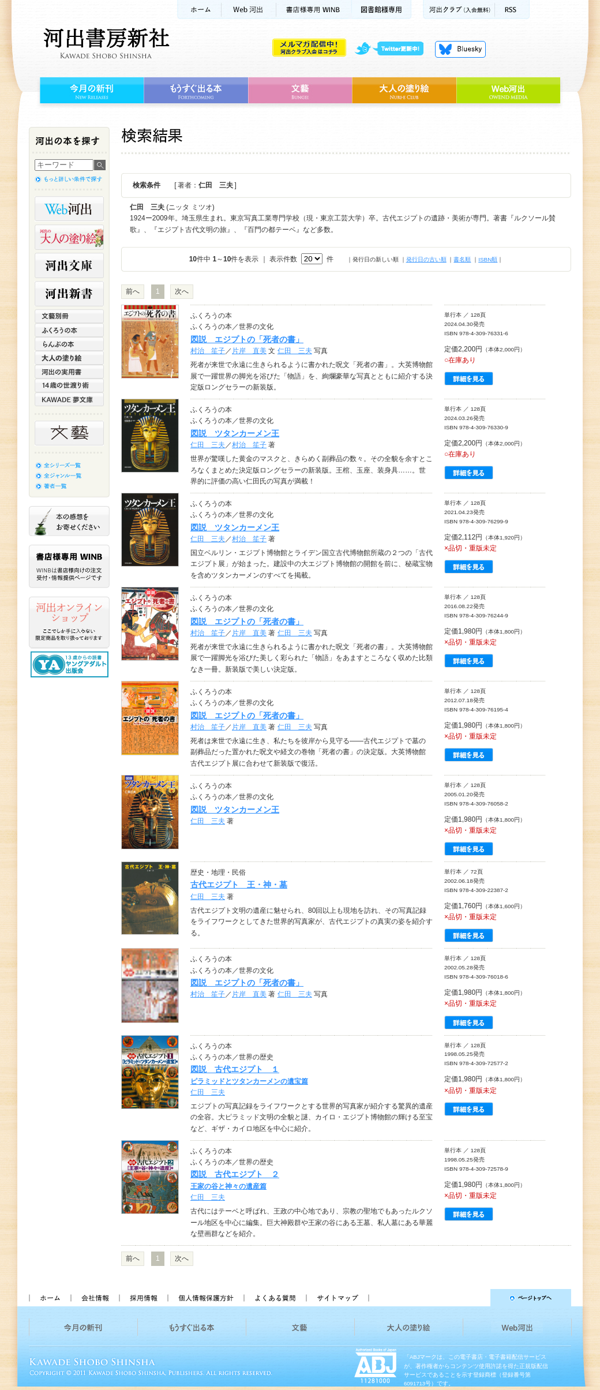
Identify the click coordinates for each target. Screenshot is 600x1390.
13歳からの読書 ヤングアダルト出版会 (71, 664)
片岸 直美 (249, 351)
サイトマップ (337, 1297)
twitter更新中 (393, 49)
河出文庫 (69, 265)
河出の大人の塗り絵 (69, 237)
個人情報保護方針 (205, 1297)
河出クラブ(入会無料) (459, 9)
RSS (512, 9)
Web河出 (248, 9)
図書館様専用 (381, 9)
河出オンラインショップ (69, 623)
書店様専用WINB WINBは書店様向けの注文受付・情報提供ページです (69, 566)
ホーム (199, 9)
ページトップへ (475, 1297)
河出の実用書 (69, 372)
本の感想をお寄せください (69, 521)
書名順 (462, 259)
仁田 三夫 (295, 351)
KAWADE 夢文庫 (69, 399)
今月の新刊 (90, 90)
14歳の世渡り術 (69, 385)
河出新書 (69, 293)
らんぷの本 (69, 344)
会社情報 (94, 1297)
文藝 (300, 90)
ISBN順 (487, 259)
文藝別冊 (69, 316)
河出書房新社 (104, 43)
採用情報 (143, 1297)
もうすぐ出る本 (196, 90)
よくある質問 (274, 1297)
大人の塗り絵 (404, 90)
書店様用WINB (314, 9)
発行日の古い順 (426, 259)
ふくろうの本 (69, 330)
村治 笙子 (207, 351)
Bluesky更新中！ (460, 49)
